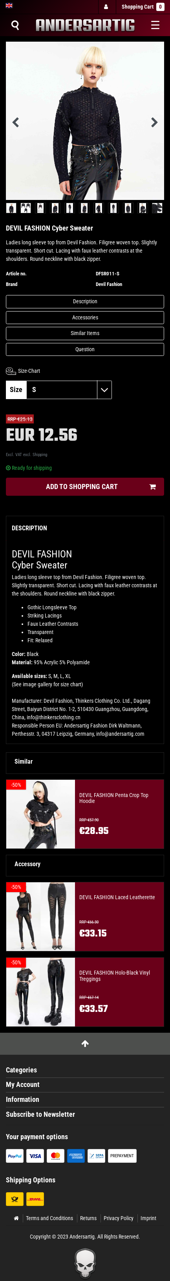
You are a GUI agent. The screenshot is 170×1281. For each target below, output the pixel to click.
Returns (88, 1218)
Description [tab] (29, 528)
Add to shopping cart (100, 486)
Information (22, 1099)
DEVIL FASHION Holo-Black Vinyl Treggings (114, 976)
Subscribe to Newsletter (40, 1114)
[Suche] (14, 25)
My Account (23, 1085)
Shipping (40, 454)
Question (85, 349)
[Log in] (107, 7)
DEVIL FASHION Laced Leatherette (117, 897)
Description (85, 301)
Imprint (148, 1218)
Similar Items (85, 333)
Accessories (85, 317)
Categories (21, 1070)
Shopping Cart (143, 7)
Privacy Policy (118, 1218)
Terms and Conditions (49, 1218)
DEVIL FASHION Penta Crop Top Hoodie (113, 798)
